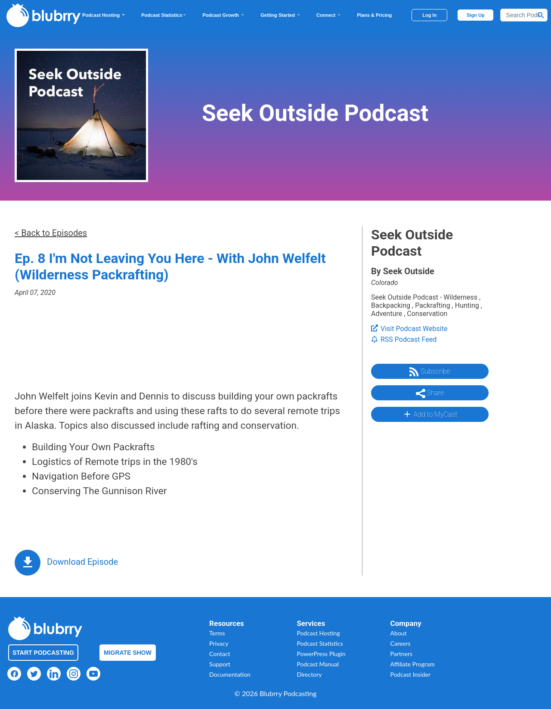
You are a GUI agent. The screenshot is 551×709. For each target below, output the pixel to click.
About (398, 633)
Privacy (219, 643)
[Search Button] (541, 15)
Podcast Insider (410, 674)
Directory (309, 674)
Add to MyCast (429, 414)
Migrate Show (128, 652)
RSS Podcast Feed (403, 339)
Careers (400, 643)
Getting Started (280, 15)
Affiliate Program (412, 664)
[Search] (524, 15)
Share (430, 393)
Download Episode (82, 562)
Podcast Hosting (104, 15)
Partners (401, 653)
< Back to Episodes (51, 233)
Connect (328, 15)
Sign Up (476, 15)
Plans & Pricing (374, 15)
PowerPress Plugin (321, 653)
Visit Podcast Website (409, 329)
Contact (219, 653)
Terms (217, 633)
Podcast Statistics (164, 15)
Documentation (230, 674)
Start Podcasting (43, 652)
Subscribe (429, 372)
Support (219, 664)
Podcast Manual (318, 664)
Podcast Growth (223, 15)
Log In (429, 15)
